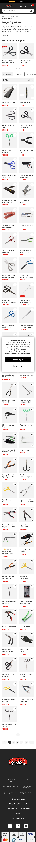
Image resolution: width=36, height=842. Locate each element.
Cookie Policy (25, 353)
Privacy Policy (10, 353)
